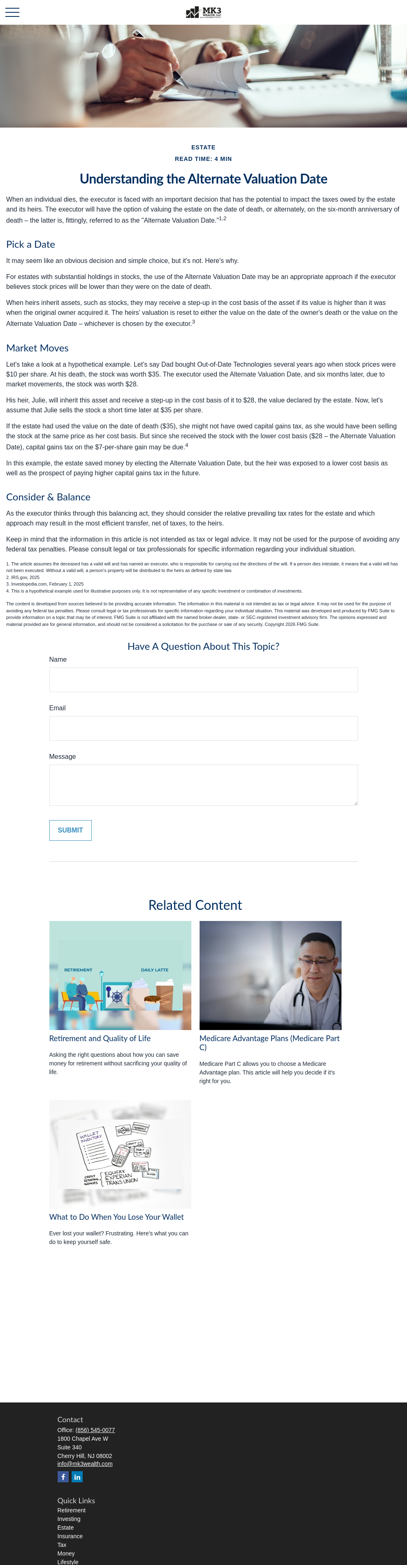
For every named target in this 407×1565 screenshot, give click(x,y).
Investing (69, 1519)
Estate (66, 1527)
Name (58, 659)
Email (57, 708)
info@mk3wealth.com (85, 1463)
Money (66, 1553)
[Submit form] (70, 830)
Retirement (72, 1510)
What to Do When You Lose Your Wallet (116, 1216)
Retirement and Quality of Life (100, 1038)
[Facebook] (63, 1476)
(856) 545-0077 (95, 1430)
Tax (62, 1545)
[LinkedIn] (77, 1476)
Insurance (70, 1536)
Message (62, 756)
